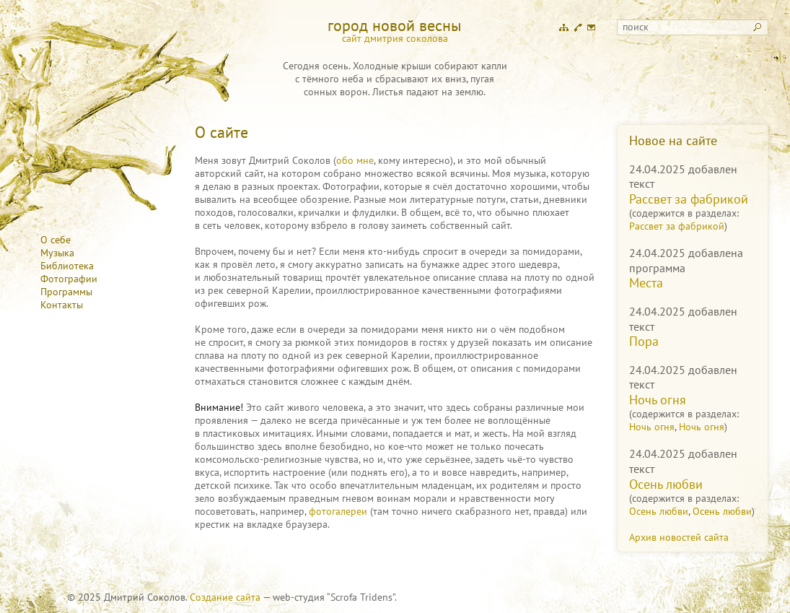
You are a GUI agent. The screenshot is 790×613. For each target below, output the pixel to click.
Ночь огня (657, 399)
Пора (644, 341)
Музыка (57, 252)
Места (646, 282)
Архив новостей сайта (679, 537)
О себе (55, 239)
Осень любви (666, 484)
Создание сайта (225, 597)
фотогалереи (338, 511)
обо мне (355, 160)
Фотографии (68, 278)
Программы (66, 291)
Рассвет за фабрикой (688, 199)
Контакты (61, 304)
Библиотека (67, 265)
